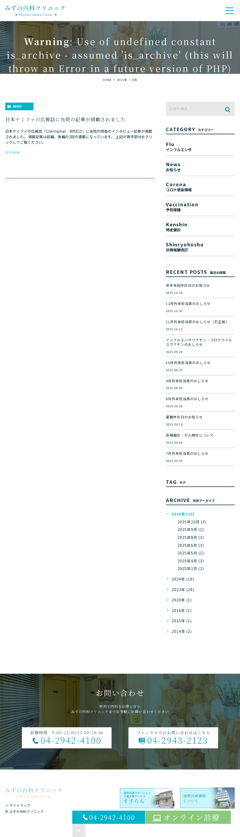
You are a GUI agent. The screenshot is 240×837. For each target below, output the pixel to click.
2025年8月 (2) (190, 537)
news (17, 106)
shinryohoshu (200, 246)
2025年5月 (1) (190, 553)
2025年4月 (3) (190, 560)
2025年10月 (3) (191, 521)
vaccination (200, 206)
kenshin (200, 226)
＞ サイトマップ (17, 805)
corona (200, 186)
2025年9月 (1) (190, 529)
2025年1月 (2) (190, 568)
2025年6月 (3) (190, 545)
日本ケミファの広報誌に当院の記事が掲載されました (65, 119)
